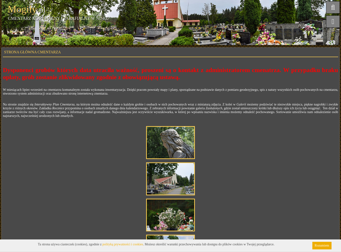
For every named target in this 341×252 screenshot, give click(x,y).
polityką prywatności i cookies (123, 244)
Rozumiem (322, 245)
